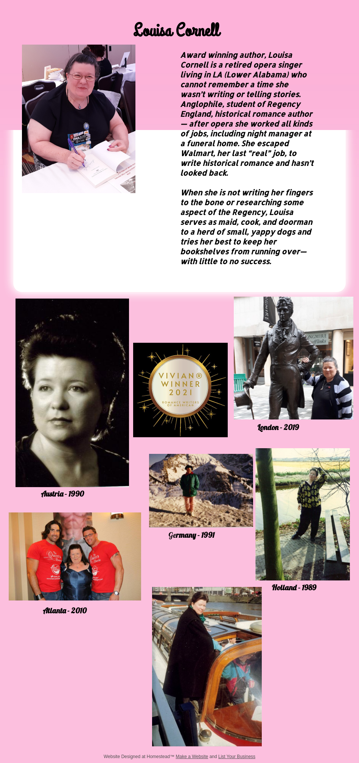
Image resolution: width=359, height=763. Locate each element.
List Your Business (236, 756)
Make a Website (192, 756)
